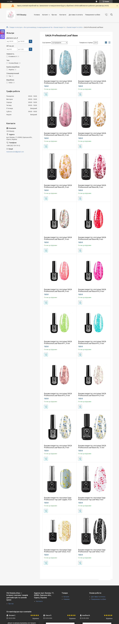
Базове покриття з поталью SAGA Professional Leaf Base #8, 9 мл (92, 238)
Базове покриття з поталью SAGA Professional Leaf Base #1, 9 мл (58, 82)
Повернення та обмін (92, 15)
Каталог (45, 15)
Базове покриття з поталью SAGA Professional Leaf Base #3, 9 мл (58, 134)
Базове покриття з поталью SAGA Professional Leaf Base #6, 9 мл (92, 186)
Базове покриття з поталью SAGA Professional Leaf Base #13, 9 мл (58, 394)
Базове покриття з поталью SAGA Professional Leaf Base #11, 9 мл (58, 342)
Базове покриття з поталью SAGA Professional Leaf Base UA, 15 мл (92, 446)
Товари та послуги (15, 27)
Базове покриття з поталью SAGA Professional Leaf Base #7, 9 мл (58, 238)
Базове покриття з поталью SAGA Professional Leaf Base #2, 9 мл (92, 82)
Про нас (54, 15)
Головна (37, 15)
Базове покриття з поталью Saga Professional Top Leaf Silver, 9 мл (91, 551)
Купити (46, 94)
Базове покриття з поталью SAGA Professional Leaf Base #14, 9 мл (92, 394)
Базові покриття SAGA (74, 27)
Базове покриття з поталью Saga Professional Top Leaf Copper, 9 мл (58, 499)
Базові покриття (59, 27)
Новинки (67, 599)
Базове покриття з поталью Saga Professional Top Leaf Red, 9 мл (91, 499)
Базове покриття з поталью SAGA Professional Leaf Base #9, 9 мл (58, 290)
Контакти (63, 15)
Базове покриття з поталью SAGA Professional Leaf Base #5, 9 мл (58, 186)
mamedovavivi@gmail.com (15, 152)
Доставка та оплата (76, 15)
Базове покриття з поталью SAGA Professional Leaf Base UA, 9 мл (58, 446)
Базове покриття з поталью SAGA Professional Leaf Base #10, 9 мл (92, 290)
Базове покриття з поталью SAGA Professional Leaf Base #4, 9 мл (92, 134)
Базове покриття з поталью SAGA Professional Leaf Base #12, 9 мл (92, 342)
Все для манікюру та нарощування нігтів (38, 27)
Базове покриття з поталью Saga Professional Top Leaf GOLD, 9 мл (57, 551)
